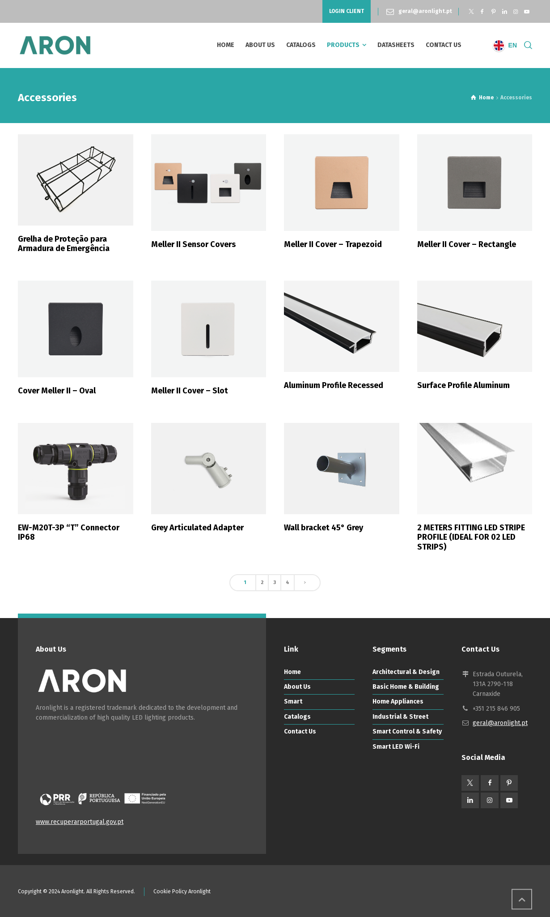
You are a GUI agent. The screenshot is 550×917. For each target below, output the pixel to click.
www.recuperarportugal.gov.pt (79, 822)
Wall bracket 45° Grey (323, 528)
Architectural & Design (406, 672)
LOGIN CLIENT (346, 11)
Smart (293, 701)
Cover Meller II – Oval (57, 391)
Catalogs (297, 717)
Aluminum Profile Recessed (333, 385)
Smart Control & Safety (407, 731)
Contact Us (300, 731)
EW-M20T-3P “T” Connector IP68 (68, 532)
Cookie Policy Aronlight (182, 891)
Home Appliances (397, 701)
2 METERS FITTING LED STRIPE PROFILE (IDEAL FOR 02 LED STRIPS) (471, 537)
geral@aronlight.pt (425, 11)
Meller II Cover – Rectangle (466, 244)
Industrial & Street (400, 717)
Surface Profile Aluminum (463, 385)
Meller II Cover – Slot (189, 391)
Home (292, 672)
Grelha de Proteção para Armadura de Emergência (64, 244)
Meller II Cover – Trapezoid (333, 244)
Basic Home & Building (405, 687)
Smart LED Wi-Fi (395, 747)
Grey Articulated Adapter (197, 528)
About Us (297, 687)
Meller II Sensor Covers (193, 244)
